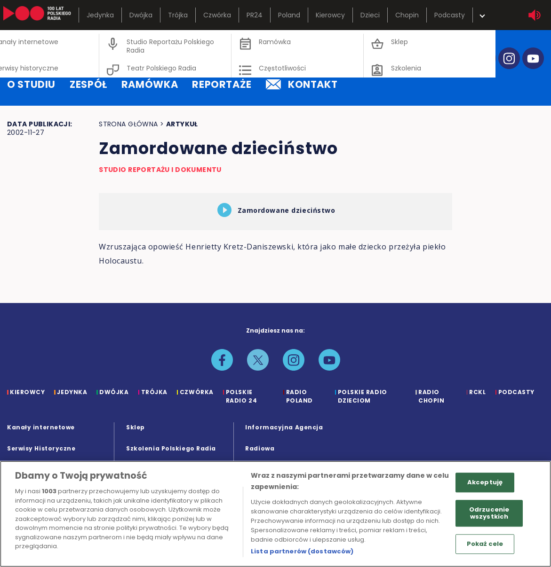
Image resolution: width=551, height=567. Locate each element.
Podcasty (449, 15)
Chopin (407, 15)
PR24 (255, 15)
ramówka (149, 84)
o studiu (31, 84)
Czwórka (217, 15)
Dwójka (140, 15)
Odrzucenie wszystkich (489, 513)
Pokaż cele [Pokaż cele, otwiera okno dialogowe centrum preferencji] (485, 543)
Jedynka (100, 15)
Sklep (135, 427)
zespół (88, 84)
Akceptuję (485, 482)
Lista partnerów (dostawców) (302, 551)
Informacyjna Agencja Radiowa (284, 437)
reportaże (222, 84)
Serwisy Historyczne (41, 448)
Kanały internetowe (41, 427)
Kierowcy (330, 15)
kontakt (301, 84)
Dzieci (370, 15)
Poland (289, 15)
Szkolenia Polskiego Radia (171, 448)
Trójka (178, 15)
